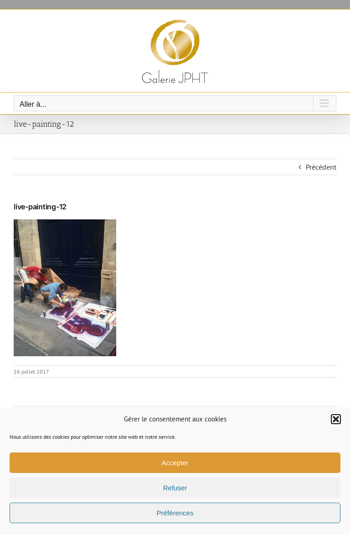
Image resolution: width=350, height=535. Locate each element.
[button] (335, 419)
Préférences (175, 513)
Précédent (321, 166)
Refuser (175, 488)
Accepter (174, 463)
